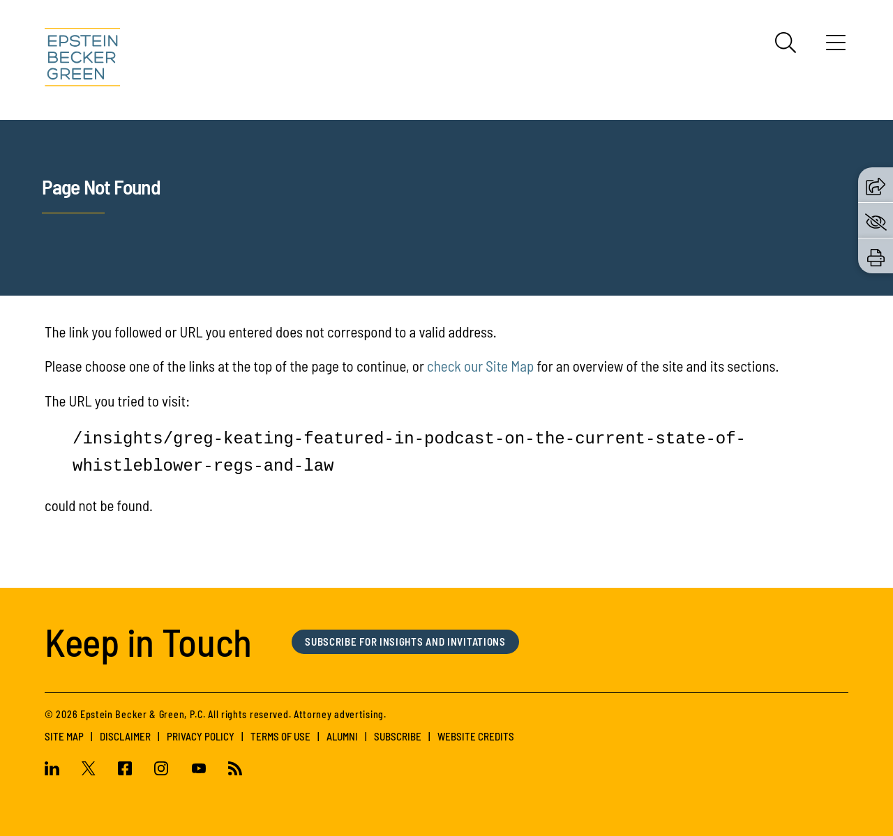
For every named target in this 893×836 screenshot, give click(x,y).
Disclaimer (125, 736)
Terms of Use (280, 736)
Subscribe (397, 736)
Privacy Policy (200, 736)
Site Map (64, 736)
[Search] (785, 42)
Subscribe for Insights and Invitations (405, 641)
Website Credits (475, 736)
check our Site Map (480, 365)
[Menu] (835, 47)
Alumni (342, 736)
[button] (875, 184)
